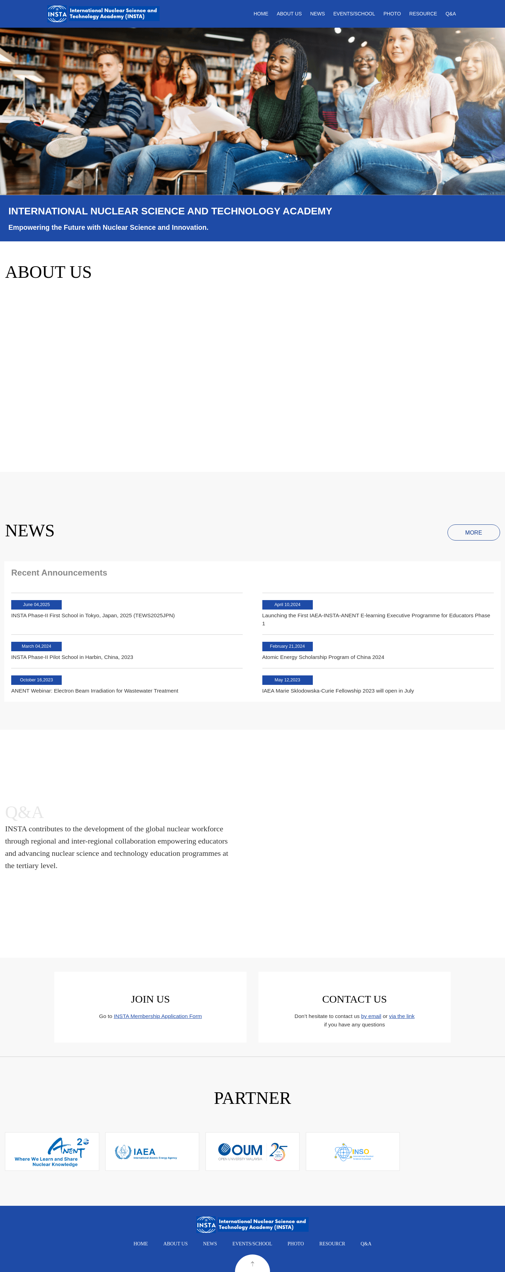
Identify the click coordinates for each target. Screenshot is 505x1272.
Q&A (450, 13)
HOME (261, 13)
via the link (402, 1016)
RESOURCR (332, 1243)
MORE (473, 533)
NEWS (317, 13)
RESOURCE (423, 13)
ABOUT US (289, 13)
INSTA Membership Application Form (158, 1016)
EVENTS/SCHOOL (354, 13)
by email (371, 1016)
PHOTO (392, 13)
